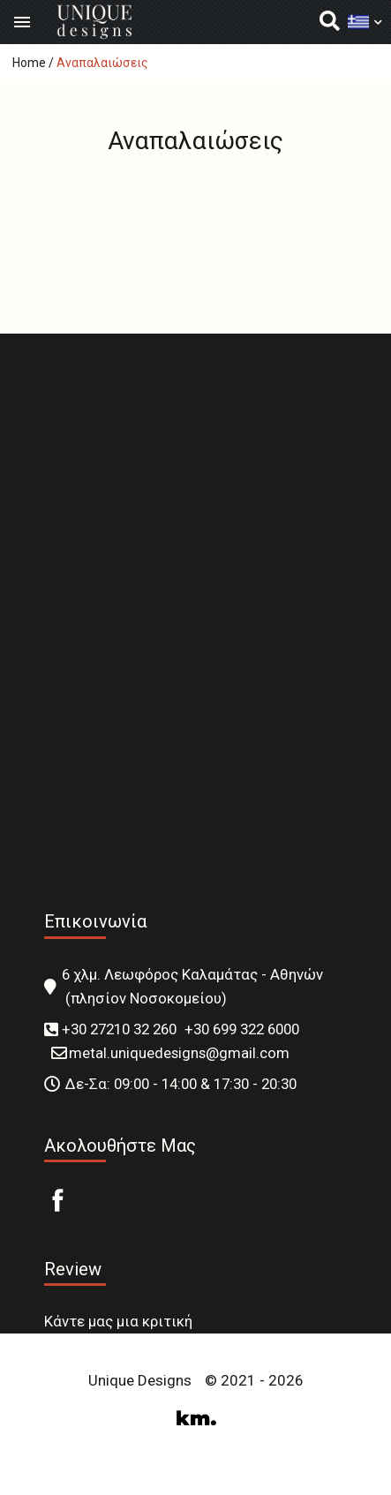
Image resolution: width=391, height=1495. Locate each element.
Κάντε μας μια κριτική (118, 1321)
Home (29, 63)
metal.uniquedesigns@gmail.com (179, 1053)
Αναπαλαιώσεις (102, 63)
